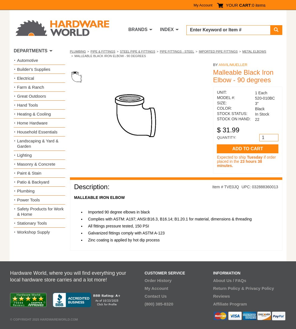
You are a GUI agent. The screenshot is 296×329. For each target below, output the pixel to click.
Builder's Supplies (33, 69)
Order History (158, 280)
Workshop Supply (33, 232)
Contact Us (156, 296)
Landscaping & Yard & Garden (37, 143)
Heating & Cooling (34, 114)
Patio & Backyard (33, 182)
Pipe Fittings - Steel (177, 51)
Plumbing (78, 51)
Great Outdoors (31, 96)
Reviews (221, 296)
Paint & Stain (29, 173)
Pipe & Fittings (103, 51)
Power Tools (28, 200)
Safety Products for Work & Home (40, 211)
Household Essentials (37, 132)
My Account (203, 5)
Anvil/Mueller (233, 65)
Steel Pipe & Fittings (137, 51)
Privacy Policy (260, 288)
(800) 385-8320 (159, 304)
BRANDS (137, 29)
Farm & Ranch (30, 87)
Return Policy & (229, 288)
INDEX (167, 29)
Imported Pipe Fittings (218, 51)
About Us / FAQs (229, 280)
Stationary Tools (32, 223)
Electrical (25, 78)
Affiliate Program (230, 304)
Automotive (27, 60)
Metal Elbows (254, 51)
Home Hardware (32, 123)
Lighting (24, 155)
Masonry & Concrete (36, 164)
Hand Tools (27, 105)
